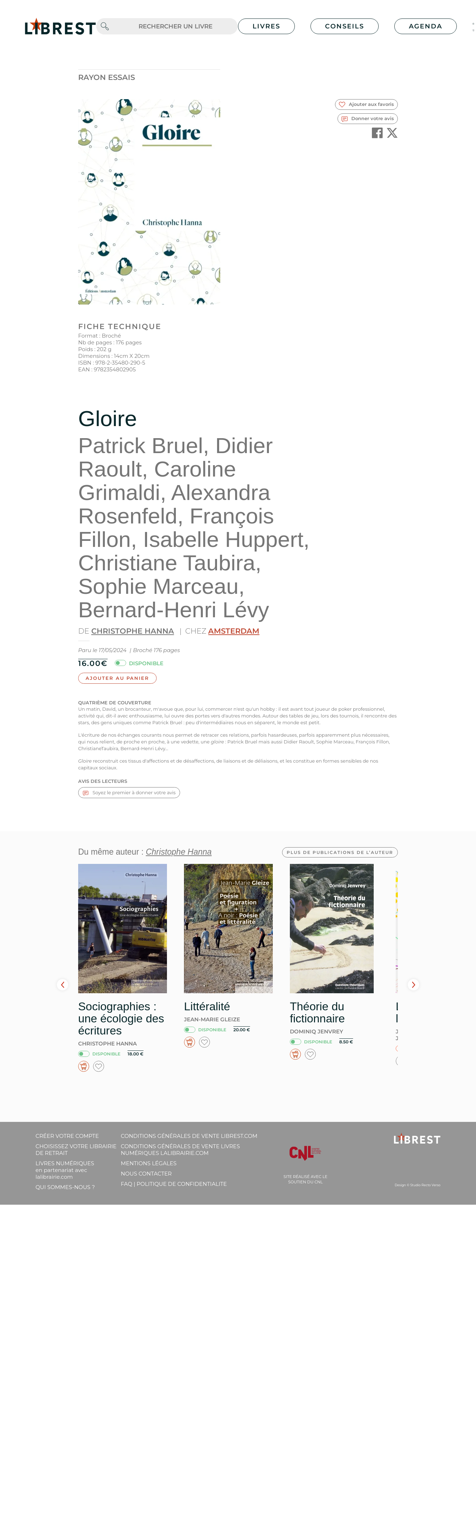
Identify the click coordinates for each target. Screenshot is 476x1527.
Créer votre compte (67, 1136)
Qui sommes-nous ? (65, 1187)
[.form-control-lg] (175, 26)
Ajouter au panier (117, 678)
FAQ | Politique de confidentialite (174, 1184)
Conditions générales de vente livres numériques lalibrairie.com (180, 1149)
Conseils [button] (344, 26)
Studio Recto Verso (425, 1185)
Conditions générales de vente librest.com (189, 1136)
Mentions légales (149, 1163)
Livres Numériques (65, 1170)
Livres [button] (266, 26)
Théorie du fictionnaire (317, 1012)
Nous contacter (146, 1173)
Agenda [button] (425, 26)
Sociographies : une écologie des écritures (121, 1018)
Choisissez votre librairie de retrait (76, 1149)
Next (413, 984)
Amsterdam (233, 631)
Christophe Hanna (132, 631)
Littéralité (207, 1006)
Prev (62, 984)
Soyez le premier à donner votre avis (129, 793)
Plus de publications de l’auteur (340, 852)
